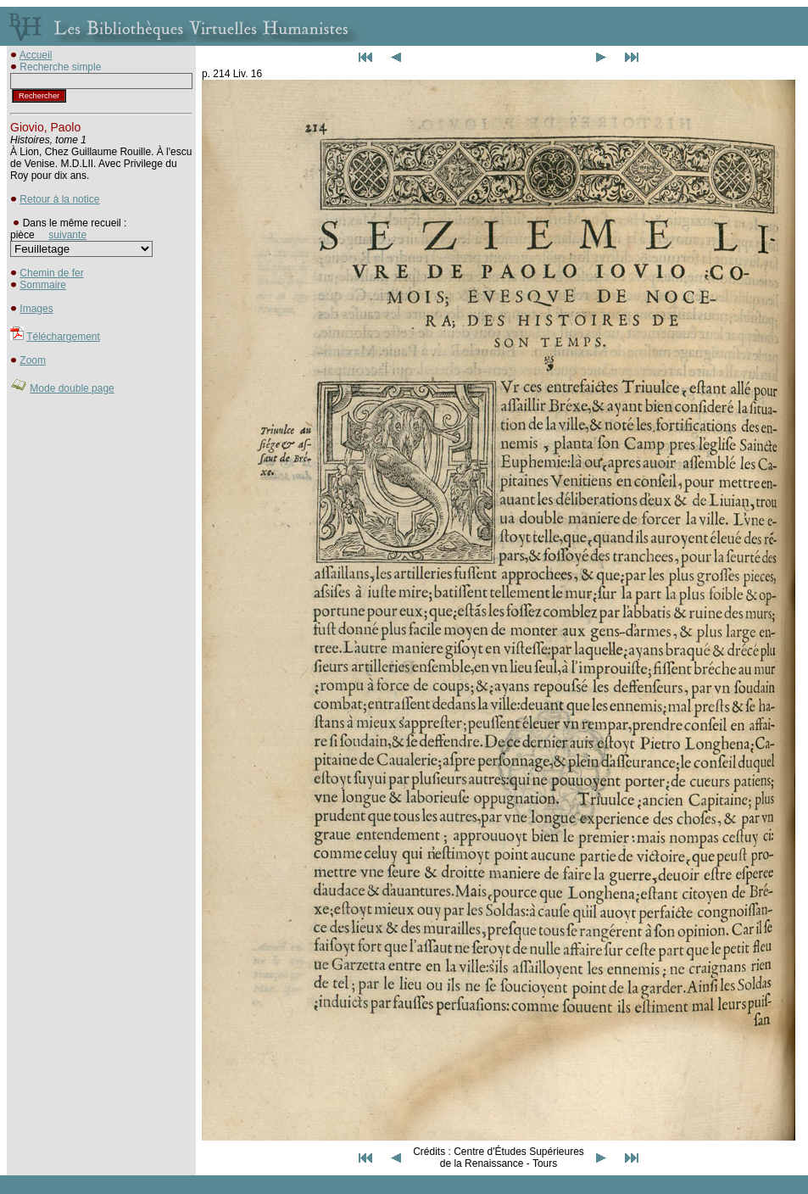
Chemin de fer (51, 273)
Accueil (36, 55)
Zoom (33, 360)
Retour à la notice (59, 199)
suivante (67, 235)
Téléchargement (63, 337)
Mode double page (72, 388)
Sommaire (43, 285)
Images (36, 309)
